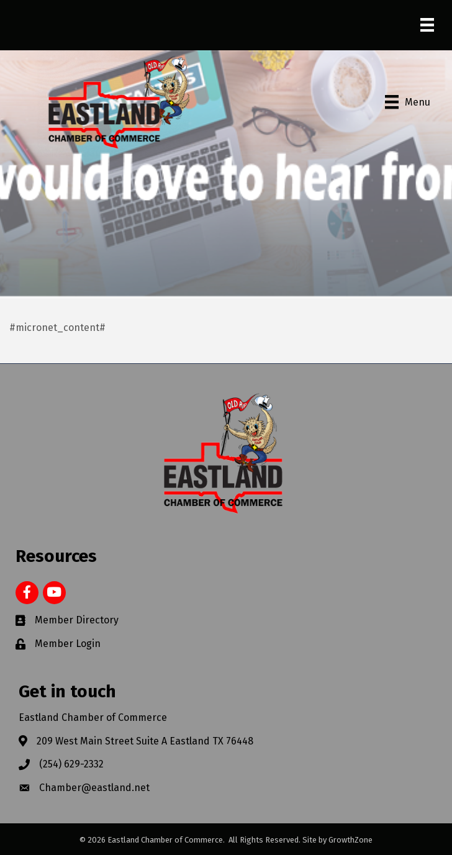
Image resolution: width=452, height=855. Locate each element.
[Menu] (427, 24)
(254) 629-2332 (71, 764)
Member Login (68, 643)
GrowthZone (350, 839)
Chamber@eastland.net (94, 788)
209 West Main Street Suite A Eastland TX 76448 (145, 741)
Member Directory (77, 620)
